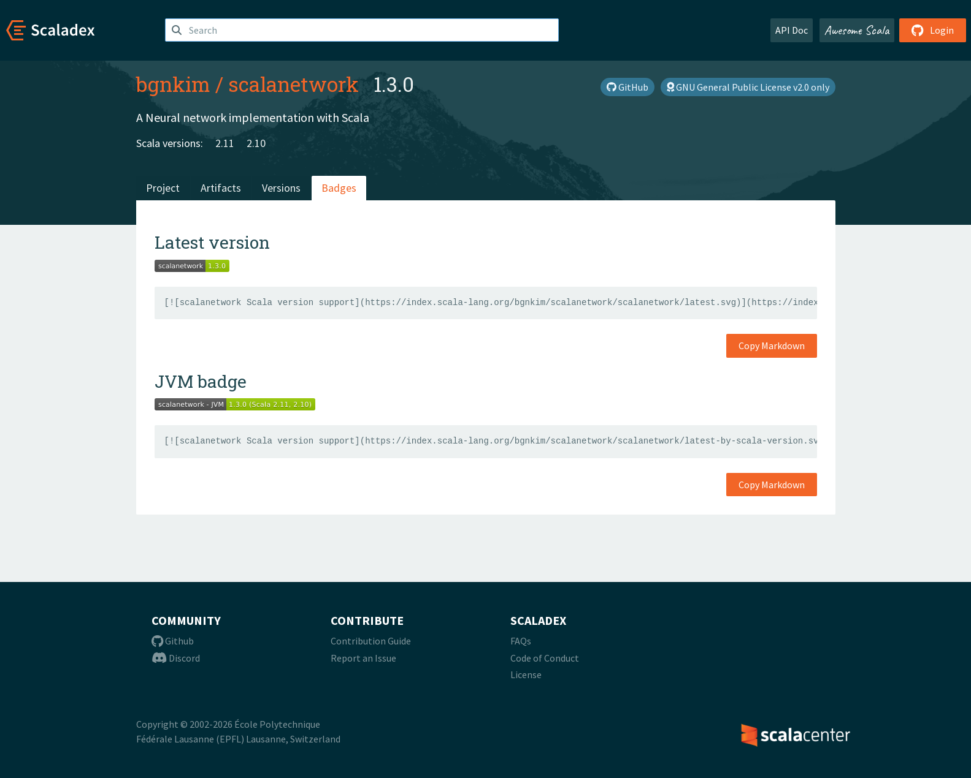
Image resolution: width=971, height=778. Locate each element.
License (526, 674)
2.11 (224, 143)
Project (163, 188)
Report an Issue (363, 658)
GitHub (627, 87)
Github (173, 641)
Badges (338, 188)
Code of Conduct (544, 658)
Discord (176, 658)
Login (933, 30)
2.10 (256, 143)
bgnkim (173, 83)
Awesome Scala (856, 30)
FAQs (520, 641)
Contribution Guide (371, 641)
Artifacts (221, 188)
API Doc (791, 30)
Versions (281, 188)
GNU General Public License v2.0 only (748, 87)
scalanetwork (293, 83)
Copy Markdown (772, 345)
